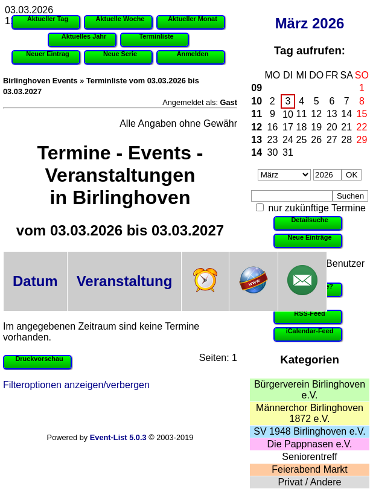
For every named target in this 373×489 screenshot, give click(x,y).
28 (346, 140)
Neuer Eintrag (47, 53)
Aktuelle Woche (120, 18)
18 (301, 127)
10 (256, 101)
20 (332, 127)
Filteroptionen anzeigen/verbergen (76, 385)
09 (256, 88)
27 (332, 140)
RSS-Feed (309, 313)
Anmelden (193, 53)
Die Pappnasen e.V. (309, 444)
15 (362, 114)
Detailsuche (309, 219)
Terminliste (156, 36)
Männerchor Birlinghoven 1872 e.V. (309, 413)
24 (287, 140)
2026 (328, 23)
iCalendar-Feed (310, 330)
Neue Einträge (309, 237)
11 (256, 114)
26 (316, 140)
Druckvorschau (39, 358)
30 (272, 152)
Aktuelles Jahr (84, 36)
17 (287, 127)
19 (316, 127)
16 (272, 127)
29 (362, 140)
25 (301, 140)
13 (332, 114)
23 (272, 140)
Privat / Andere (310, 482)
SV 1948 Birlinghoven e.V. (309, 431)
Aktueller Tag (47, 18)
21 (346, 127)
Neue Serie (120, 53)
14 (346, 114)
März (291, 23)
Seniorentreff (309, 457)
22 (362, 127)
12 (316, 114)
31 (287, 152)
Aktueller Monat (192, 18)
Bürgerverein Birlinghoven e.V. (309, 389)
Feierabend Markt (309, 469)
